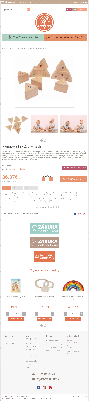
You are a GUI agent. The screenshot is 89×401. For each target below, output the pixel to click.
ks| (81, 10)
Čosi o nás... (10, 336)
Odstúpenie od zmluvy (54, 344)
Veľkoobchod (73, 336)
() (70, 10)
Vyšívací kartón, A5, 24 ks (16, 297)
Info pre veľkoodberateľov (73, 342)
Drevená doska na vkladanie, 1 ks (73, 298)
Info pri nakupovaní (31, 337)
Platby (28, 367)
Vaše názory (31, 188)
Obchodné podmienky (33, 353)
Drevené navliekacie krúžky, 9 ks (44, 298)
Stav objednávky (31, 361)
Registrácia (83, 2)
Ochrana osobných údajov (55, 347)
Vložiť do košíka (74, 179)
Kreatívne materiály (26, 37)
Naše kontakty (9, 343)
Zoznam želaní (31, 347)
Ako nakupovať (31, 350)
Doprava (17, 188)
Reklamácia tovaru (52, 341)
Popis (7, 188)
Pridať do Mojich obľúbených (76, 168)
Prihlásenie (75, 2)
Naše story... (9, 340)
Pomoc (49, 336)
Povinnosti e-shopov (53, 350)
